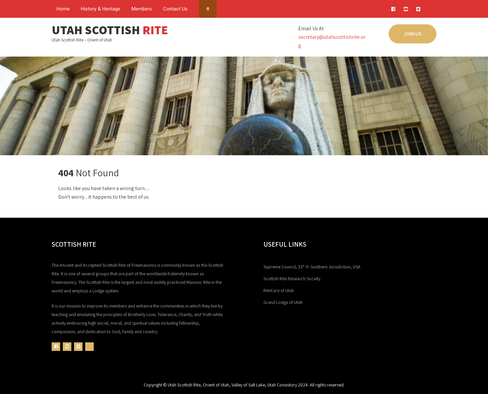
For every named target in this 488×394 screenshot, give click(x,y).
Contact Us (175, 9)
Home (63, 9)
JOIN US (412, 33)
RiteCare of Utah (278, 290)
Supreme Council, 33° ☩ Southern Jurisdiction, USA (311, 267)
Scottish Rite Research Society (291, 279)
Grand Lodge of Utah (283, 302)
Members (142, 9)
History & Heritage (100, 9)
